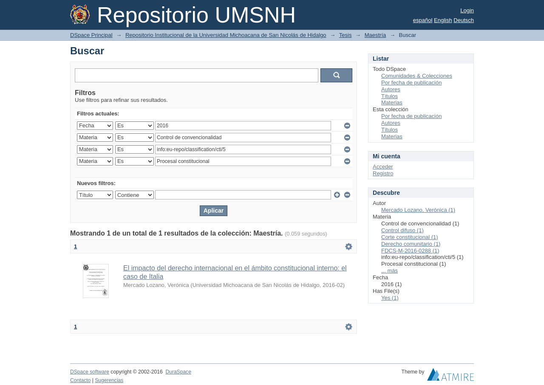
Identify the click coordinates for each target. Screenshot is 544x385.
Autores (390, 89)
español (423, 20)
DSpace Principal (91, 35)
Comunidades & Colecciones (416, 76)
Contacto (80, 380)
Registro (383, 173)
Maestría (375, 35)
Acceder (383, 166)
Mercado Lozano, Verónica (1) (418, 210)
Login (467, 10)
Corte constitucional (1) (409, 237)
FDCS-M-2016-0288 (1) (410, 250)
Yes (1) (390, 298)
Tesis (345, 35)
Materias (391, 102)
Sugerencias (109, 380)
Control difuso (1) (402, 230)
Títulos (389, 96)
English (443, 20)
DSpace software (89, 372)
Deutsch (463, 20)
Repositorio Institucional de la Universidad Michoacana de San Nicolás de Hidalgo (225, 35)
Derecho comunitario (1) (410, 244)
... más (389, 270)
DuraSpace (178, 372)
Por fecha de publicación (411, 82)
